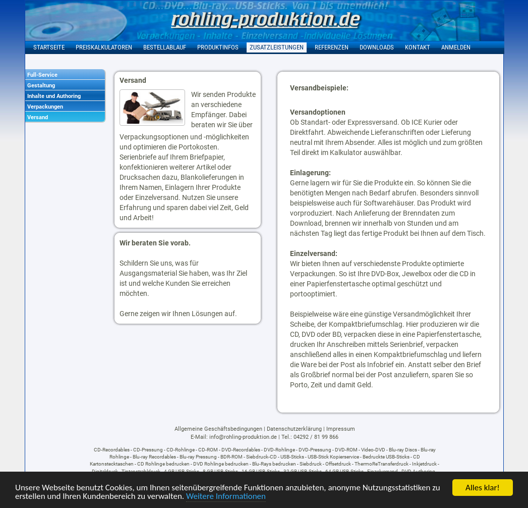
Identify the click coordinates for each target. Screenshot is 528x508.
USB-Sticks (292, 457)
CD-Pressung (148, 449)
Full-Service (42, 75)
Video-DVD (373, 449)
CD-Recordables (112, 449)
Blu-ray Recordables (154, 457)
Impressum (340, 429)
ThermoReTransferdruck (381, 464)
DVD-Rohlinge (279, 449)
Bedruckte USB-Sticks (386, 457)
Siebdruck (311, 464)
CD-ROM (208, 449)
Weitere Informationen (226, 496)
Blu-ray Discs (403, 449)
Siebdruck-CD (261, 457)
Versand (37, 117)
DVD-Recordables (240, 449)
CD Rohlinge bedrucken (163, 464)
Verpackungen (45, 107)
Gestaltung (41, 85)
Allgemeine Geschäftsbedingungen (218, 429)
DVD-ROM (346, 449)
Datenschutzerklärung (294, 429)
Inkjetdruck (424, 464)
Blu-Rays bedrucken (274, 464)
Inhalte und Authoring (54, 96)
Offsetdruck (338, 464)
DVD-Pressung (315, 449)
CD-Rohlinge (180, 449)
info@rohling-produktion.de (243, 437)
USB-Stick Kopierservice (333, 457)
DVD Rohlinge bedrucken (221, 464)
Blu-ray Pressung (198, 457)
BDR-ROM (231, 457)
